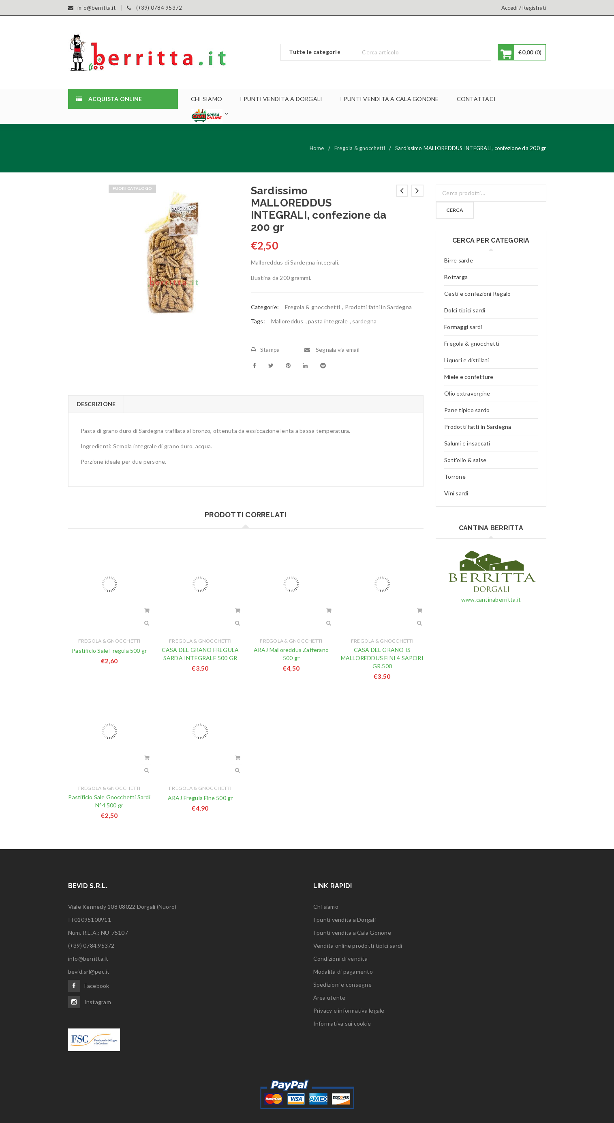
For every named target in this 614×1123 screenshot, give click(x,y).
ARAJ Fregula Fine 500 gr (200, 797)
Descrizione (96, 403)
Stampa (265, 349)
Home (317, 148)
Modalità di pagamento (343, 971)
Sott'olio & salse (465, 459)
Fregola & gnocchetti (359, 148)
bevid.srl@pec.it (89, 971)
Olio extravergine (467, 393)
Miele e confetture (469, 376)
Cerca (454, 210)
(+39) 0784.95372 (91, 945)
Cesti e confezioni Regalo (477, 293)
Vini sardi (456, 493)
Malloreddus (287, 321)
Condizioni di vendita (340, 958)
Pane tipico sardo (467, 410)
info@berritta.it (88, 958)
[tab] (96, 404)
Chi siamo (325, 906)
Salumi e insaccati (467, 443)
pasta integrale (328, 321)
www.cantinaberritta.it (491, 599)
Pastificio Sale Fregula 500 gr (109, 650)
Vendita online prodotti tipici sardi (357, 945)
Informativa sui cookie (342, 1023)
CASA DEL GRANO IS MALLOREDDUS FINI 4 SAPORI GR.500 (382, 657)
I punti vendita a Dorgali (344, 919)
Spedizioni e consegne (342, 984)
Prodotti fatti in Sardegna (378, 306)
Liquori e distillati (466, 360)
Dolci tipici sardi (465, 310)
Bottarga (456, 276)
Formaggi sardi (463, 326)
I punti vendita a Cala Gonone (352, 932)
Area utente (329, 997)
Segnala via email (331, 349)
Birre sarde (458, 260)
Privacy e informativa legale (349, 1010)
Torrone (455, 476)
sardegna (364, 321)
